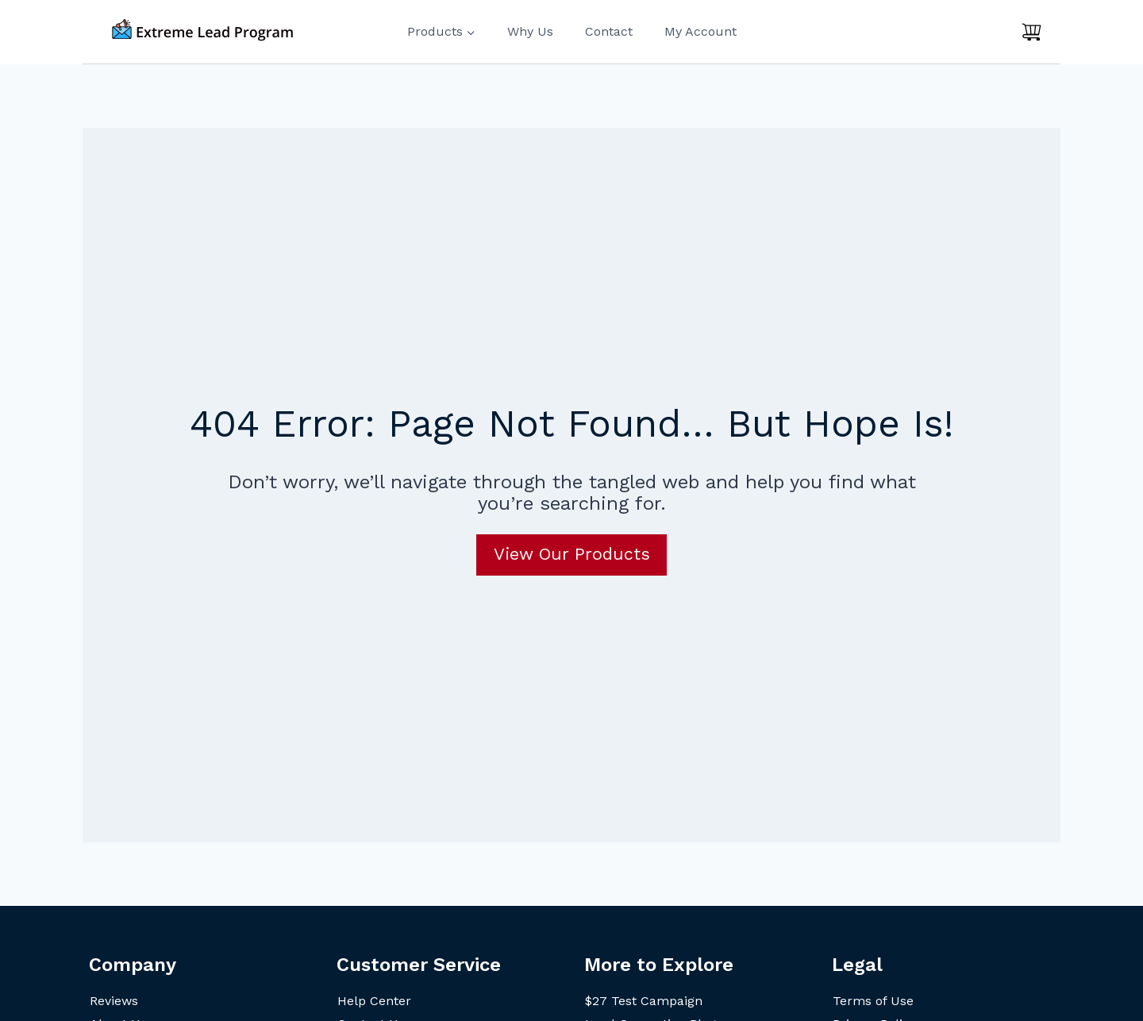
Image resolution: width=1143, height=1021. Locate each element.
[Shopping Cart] (1031, 31)
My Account (700, 31)
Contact (609, 31)
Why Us (530, 31)
